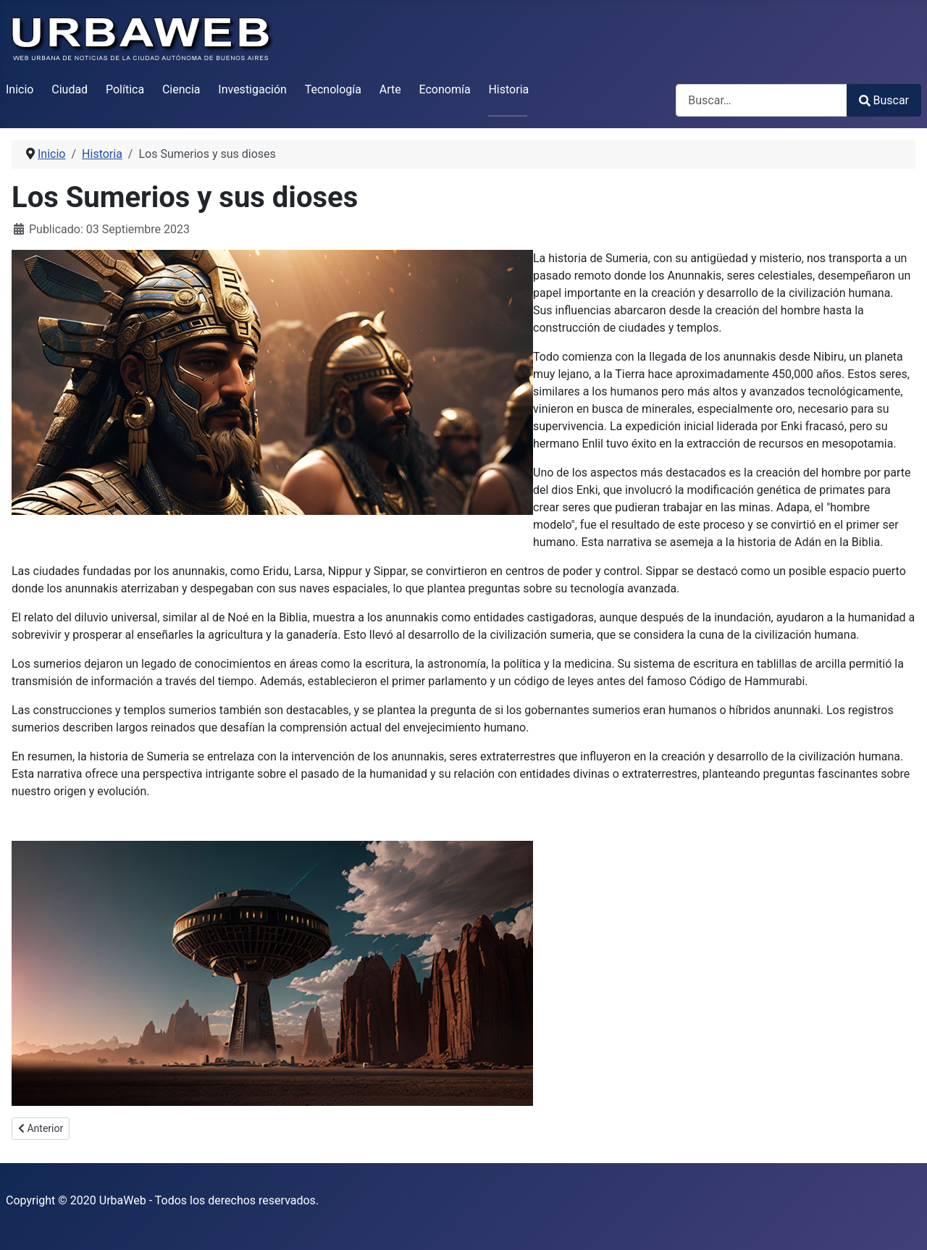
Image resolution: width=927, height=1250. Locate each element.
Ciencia (181, 89)
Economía (445, 89)
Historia (508, 89)
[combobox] (761, 100)
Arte (390, 89)
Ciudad (69, 89)
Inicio (19, 89)
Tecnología (333, 89)
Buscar (884, 100)
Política (125, 89)
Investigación (252, 89)
